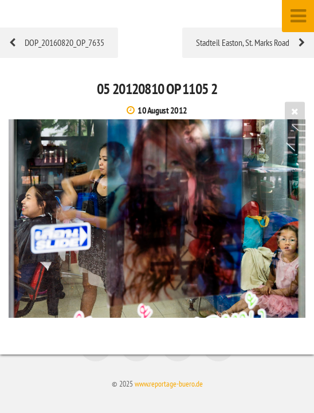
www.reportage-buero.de (169, 383)
